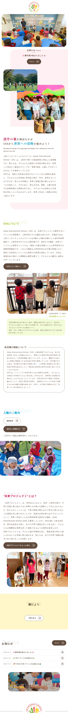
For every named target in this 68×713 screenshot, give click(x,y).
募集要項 (10, 421)
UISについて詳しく (14, 266)
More (32, 61)
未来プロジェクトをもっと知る (18, 545)
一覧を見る (32, 618)
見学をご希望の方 (13, 429)
